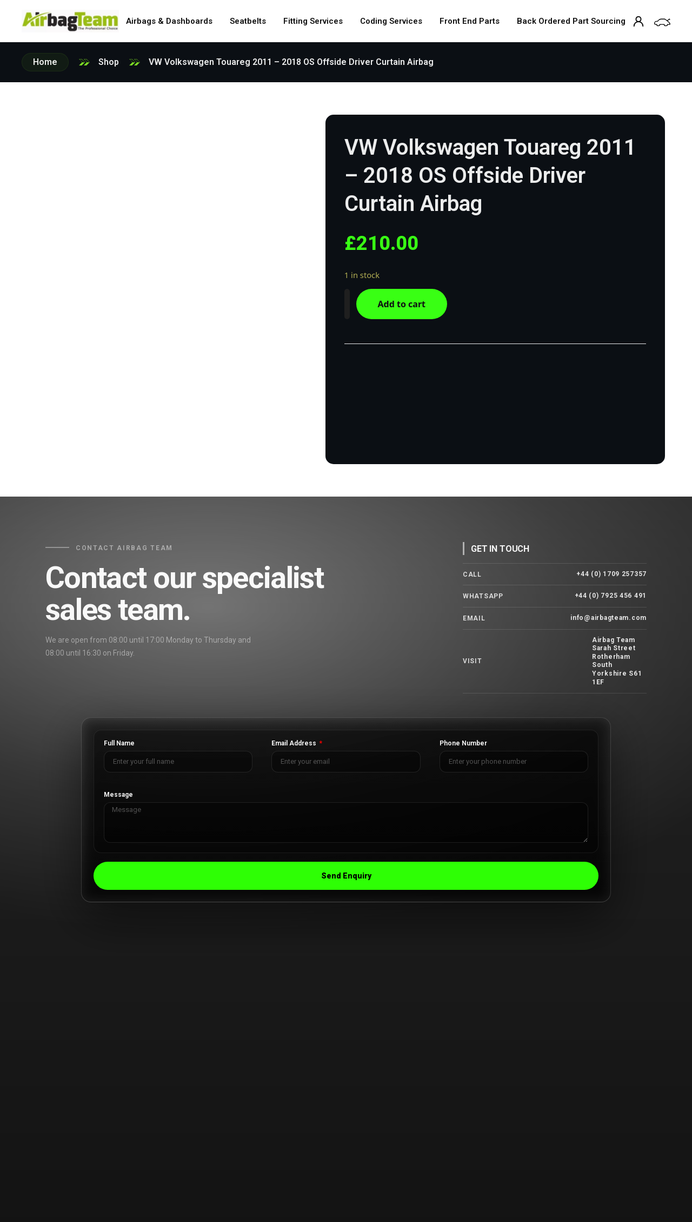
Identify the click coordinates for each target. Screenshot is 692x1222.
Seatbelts (248, 21)
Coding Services (391, 21)
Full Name (119, 740)
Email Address (294, 740)
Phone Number (463, 740)
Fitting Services (313, 21)
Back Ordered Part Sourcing (571, 21)
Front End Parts (470, 21)
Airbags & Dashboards (169, 21)
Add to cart (408, 304)
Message (118, 791)
